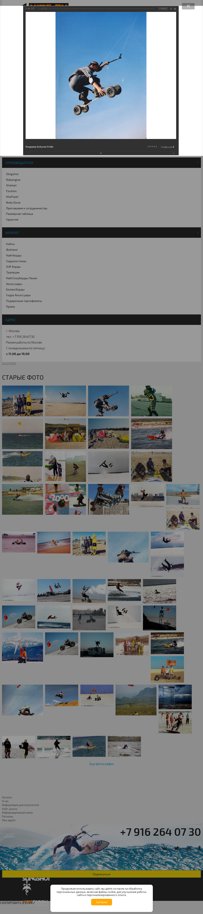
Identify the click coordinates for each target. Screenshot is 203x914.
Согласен (101, 902)
